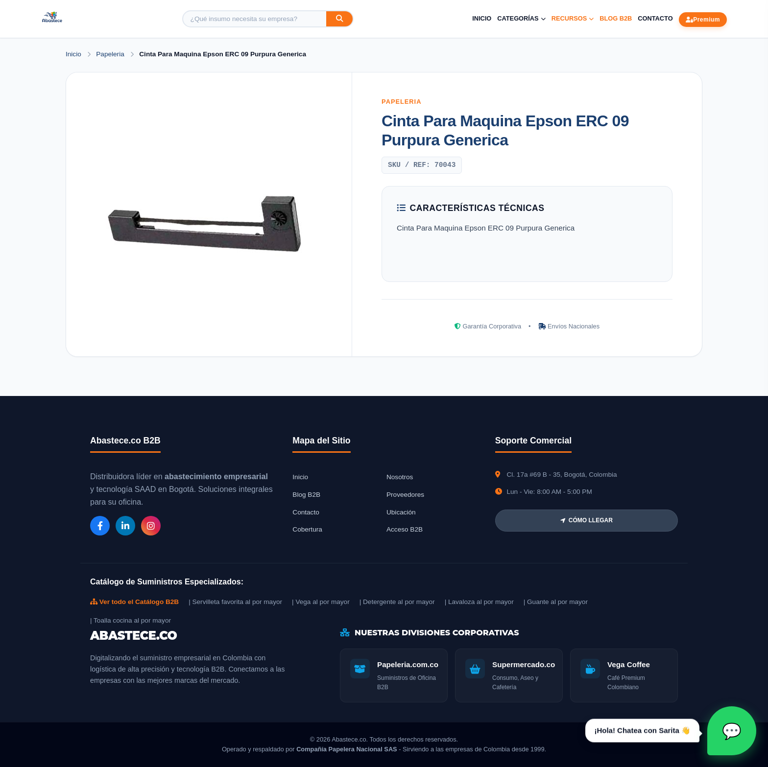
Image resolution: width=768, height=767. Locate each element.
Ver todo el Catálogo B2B (134, 601)
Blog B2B (616, 18)
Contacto (655, 18)
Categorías (521, 18)
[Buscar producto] (254, 18)
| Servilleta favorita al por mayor (235, 601)
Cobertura (307, 529)
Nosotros (399, 477)
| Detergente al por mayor (397, 601)
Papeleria (111, 54)
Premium (703, 19)
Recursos (573, 18)
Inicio (481, 18)
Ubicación (401, 512)
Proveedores (405, 494)
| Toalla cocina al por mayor (130, 620)
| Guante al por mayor (556, 601)
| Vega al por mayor (321, 601)
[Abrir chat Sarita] (731, 730)
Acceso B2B (404, 529)
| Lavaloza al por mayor (479, 601)
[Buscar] (339, 18)
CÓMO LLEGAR (586, 520)
